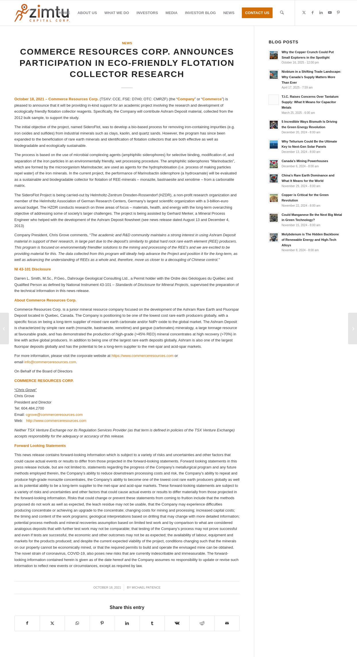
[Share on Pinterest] (102, 623)
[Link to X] (304, 12)
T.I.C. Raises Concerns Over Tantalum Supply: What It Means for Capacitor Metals (309, 102)
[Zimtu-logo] (42, 13)
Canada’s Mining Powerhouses (304, 161)
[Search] (281, 13)
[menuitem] (64, 13)
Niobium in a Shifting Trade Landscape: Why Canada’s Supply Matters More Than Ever (311, 77)
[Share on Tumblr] (152, 623)
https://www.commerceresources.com (142, 356)
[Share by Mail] (227, 623)
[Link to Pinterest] (338, 12)
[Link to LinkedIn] (321, 12)
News (127, 43)
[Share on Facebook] (27, 623)
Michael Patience (146, 587)
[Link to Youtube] (329, 12)
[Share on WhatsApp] (77, 623)
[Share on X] (52, 623)
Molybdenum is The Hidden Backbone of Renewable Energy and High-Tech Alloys (310, 240)
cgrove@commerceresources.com (54, 414)
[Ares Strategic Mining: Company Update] (352, 328)
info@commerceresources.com (50, 362)
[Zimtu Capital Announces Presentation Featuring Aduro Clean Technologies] (4, 328)
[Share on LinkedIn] (127, 623)
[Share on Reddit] (202, 623)
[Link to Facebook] (312, 12)
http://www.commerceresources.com (56, 420)
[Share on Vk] (177, 623)
